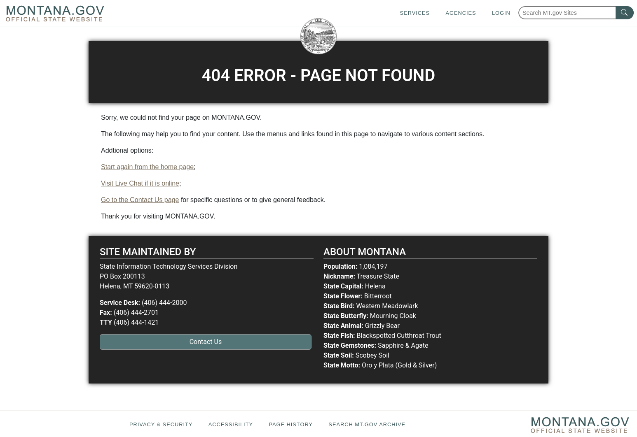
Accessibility (230, 424)
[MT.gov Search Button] (625, 12)
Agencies (460, 13)
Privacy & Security (160, 424)
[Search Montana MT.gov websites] (576, 12)
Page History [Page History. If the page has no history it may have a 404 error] (291, 424)
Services (415, 13)
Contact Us (206, 342)
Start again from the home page (147, 166)
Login (501, 13)
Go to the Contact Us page (140, 199)
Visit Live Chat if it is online (140, 183)
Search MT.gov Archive (366, 424)
